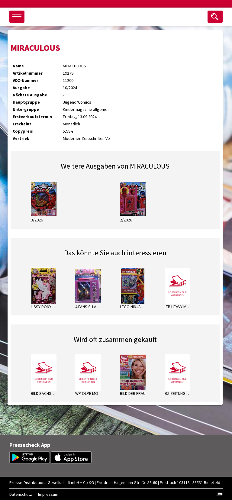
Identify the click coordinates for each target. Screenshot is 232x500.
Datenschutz (20, 494)
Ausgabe (21, 87)
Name (18, 66)
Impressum (48, 494)
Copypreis (23, 131)
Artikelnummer (28, 73)
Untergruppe (26, 109)
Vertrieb (21, 138)
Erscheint (22, 124)
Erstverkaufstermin (32, 116)
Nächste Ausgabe (30, 95)
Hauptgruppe (26, 102)
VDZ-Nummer (25, 80)
